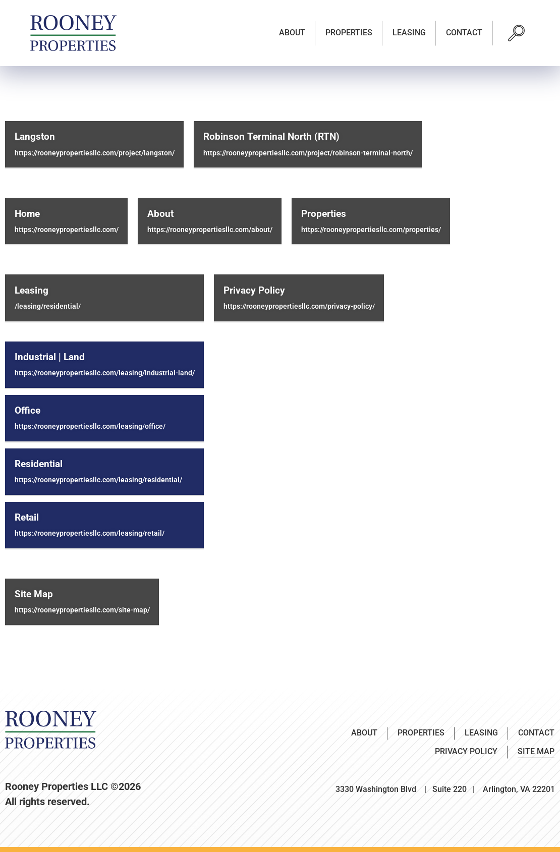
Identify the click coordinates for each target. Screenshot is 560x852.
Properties (348, 32)
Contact (464, 32)
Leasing (409, 32)
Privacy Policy (254, 290)
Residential (39, 464)
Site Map (34, 594)
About (292, 32)
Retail (27, 517)
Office (27, 410)
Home (27, 213)
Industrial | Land (50, 357)
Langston (35, 136)
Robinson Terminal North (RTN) (271, 136)
